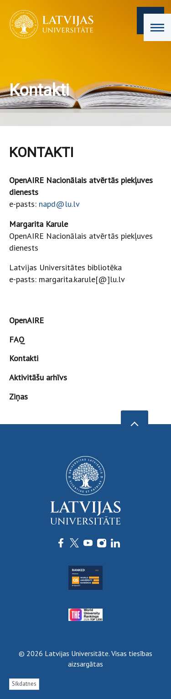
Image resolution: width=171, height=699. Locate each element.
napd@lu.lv (59, 204)
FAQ (17, 339)
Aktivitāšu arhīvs (38, 377)
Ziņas (18, 396)
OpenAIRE (26, 320)
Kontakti (23, 358)
